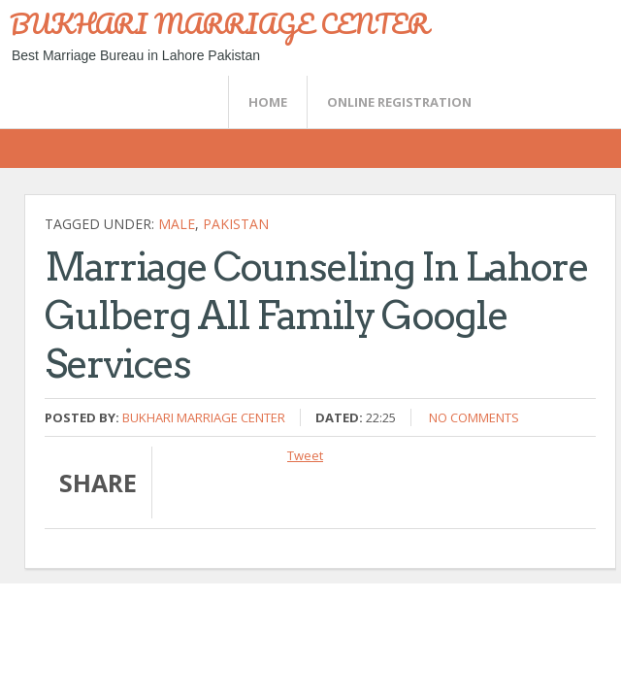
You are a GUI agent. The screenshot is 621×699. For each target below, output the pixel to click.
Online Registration (399, 102)
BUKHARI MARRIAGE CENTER (219, 23)
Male (176, 224)
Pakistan (236, 224)
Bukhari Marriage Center (203, 417)
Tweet (305, 455)
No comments (474, 417)
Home (267, 102)
